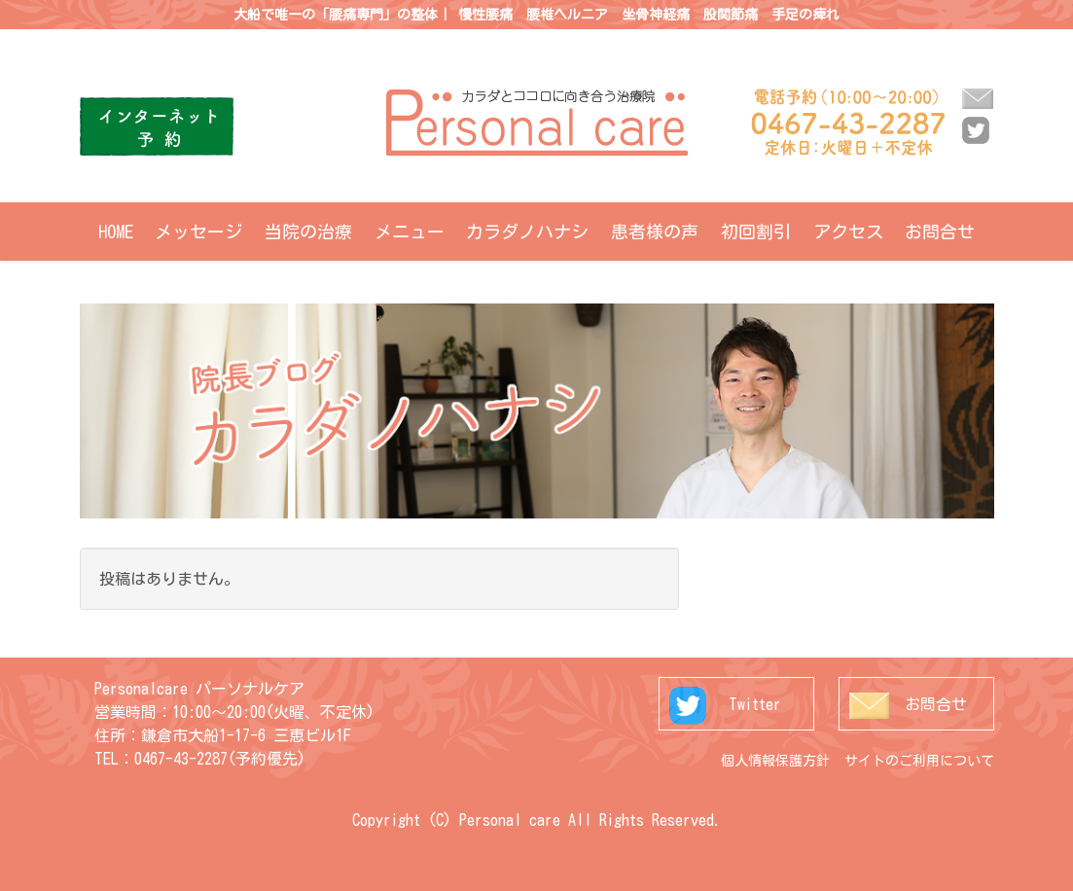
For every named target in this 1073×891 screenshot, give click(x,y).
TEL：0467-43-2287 (161, 758)
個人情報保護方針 (775, 760)
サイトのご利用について (919, 760)
